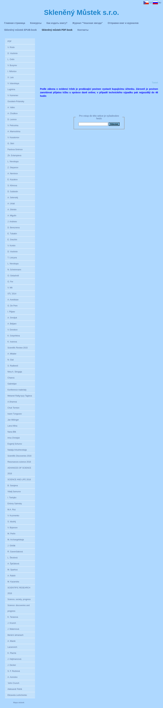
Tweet (155, 82)
